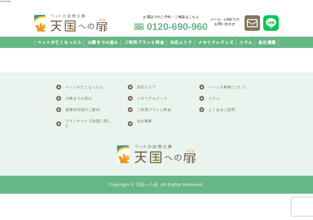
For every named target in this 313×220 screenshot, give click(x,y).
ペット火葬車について (227, 87)
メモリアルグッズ (216, 42)
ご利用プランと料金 (144, 42)
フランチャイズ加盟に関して (88, 123)
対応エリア (181, 42)
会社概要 (267, 42)
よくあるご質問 (221, 110)
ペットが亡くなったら (59, 42)
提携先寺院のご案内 (82, 110)
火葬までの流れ (103, 42)
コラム (245, 42)
